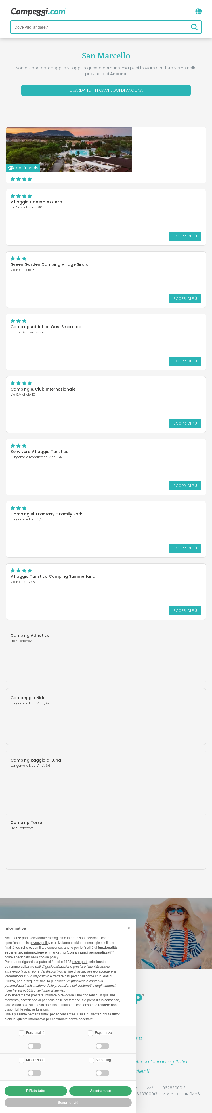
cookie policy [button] (48, 957)
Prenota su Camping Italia (154, 1061)
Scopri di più (157, 173)
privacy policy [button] (40, 943)
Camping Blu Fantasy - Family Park (46, 514)
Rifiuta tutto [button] (35, 1091)
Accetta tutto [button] (100, 1091)
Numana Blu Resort (110, 139)
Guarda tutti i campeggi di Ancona (106, 90)
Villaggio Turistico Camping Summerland (53, 576)
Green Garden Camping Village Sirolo (50, 264)
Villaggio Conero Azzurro (36, 202)
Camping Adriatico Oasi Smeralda (46, 327)
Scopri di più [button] (68, 1102)
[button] (128, 928)
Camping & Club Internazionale (43, 389)
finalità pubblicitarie (54, 981)
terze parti (79, 962)
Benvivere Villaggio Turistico (40, 451)
